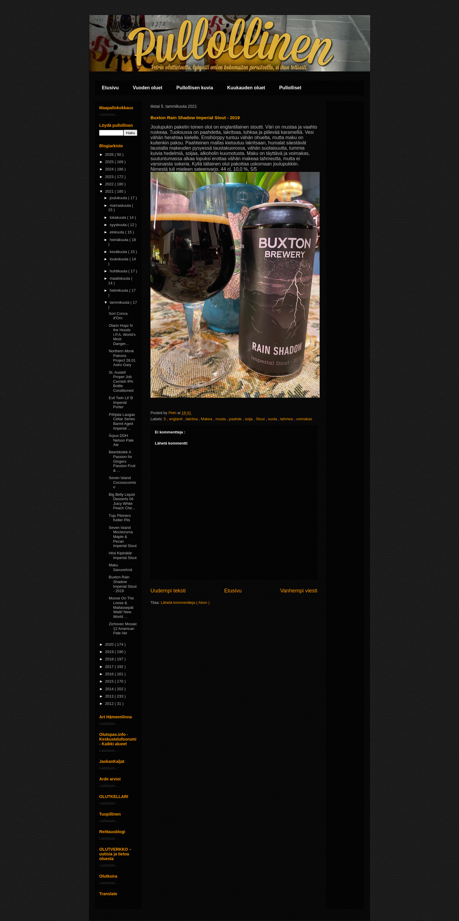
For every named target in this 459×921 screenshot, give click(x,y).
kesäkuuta (119, 252)
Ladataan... (108, 114)
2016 (110, 674)
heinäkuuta (119, 239)
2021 (110, 191)
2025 (110, 162)
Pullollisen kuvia (195, 87)
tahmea (287, 419)
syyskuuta (119, 225)
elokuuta (117, 232)
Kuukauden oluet (246, 87)
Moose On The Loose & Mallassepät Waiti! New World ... (121, 607)
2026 (110, 154)
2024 (110, 169)
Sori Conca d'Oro (118, 315)
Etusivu (110, 87)
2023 (110, 177)
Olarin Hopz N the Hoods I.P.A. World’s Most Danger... (122, 334)
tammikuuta (120, 302)
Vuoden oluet (147, 87)
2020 (110, 644)
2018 (110, 659)
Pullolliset (290, 87)
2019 (110, 652)
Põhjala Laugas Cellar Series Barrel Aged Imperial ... (122, 421)
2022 (110, 184)
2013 (110, 696)
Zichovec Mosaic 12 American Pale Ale (123, 628)
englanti (176, 419)
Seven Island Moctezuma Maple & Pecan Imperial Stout (122, 536)
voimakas (304, 419)
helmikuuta (119, 290)
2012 (110, 703)
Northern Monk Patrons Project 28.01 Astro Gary (122, 358)
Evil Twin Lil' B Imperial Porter (121, 402)
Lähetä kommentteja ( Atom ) (185, 602)
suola (273, 419)
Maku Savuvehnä (120, 567)
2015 (110, 681)
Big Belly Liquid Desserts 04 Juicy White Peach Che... (122, 501)
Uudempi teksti (168, 591)
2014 (110, 689)
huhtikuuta (119, 271)
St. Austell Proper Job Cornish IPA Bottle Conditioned (121, 381)
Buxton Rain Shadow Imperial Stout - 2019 (122, 584)
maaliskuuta (120, 278)
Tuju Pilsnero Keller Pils (120, 517)
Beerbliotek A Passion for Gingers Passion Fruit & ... (122, 461)
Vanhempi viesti (298, 591)
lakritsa (192, 419)
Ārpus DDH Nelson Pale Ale (121, 440)
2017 (110, 666)
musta (221, 419)
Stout (261, 419)
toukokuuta (119, 259)
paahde (236, 419)
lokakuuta (118, 217)
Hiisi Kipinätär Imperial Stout (122, 555)
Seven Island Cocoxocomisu (122, 482)
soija (249, 419)
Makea (207, 419)
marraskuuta (121, 205)
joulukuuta (119, 198)
